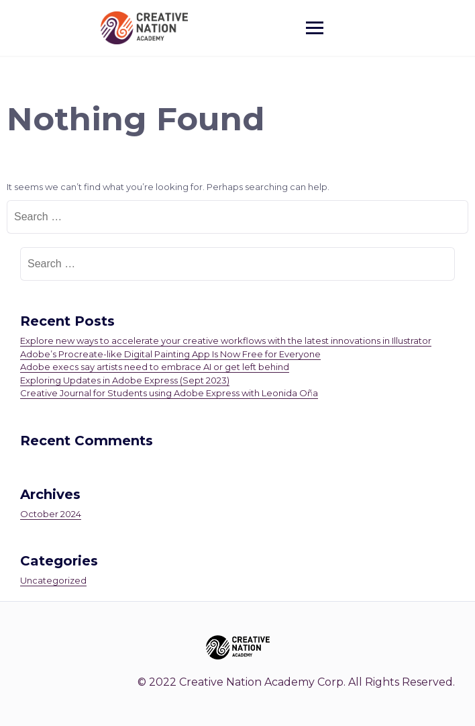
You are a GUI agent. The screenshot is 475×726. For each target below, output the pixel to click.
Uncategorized (53, 580)
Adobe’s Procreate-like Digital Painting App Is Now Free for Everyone (170, 354)
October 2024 (50, 513)
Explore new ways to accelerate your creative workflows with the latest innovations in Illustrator (225, 340)
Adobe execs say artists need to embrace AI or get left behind (154, 366)
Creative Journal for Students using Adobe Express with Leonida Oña (169, 393)
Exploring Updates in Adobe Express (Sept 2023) (124, 380)
